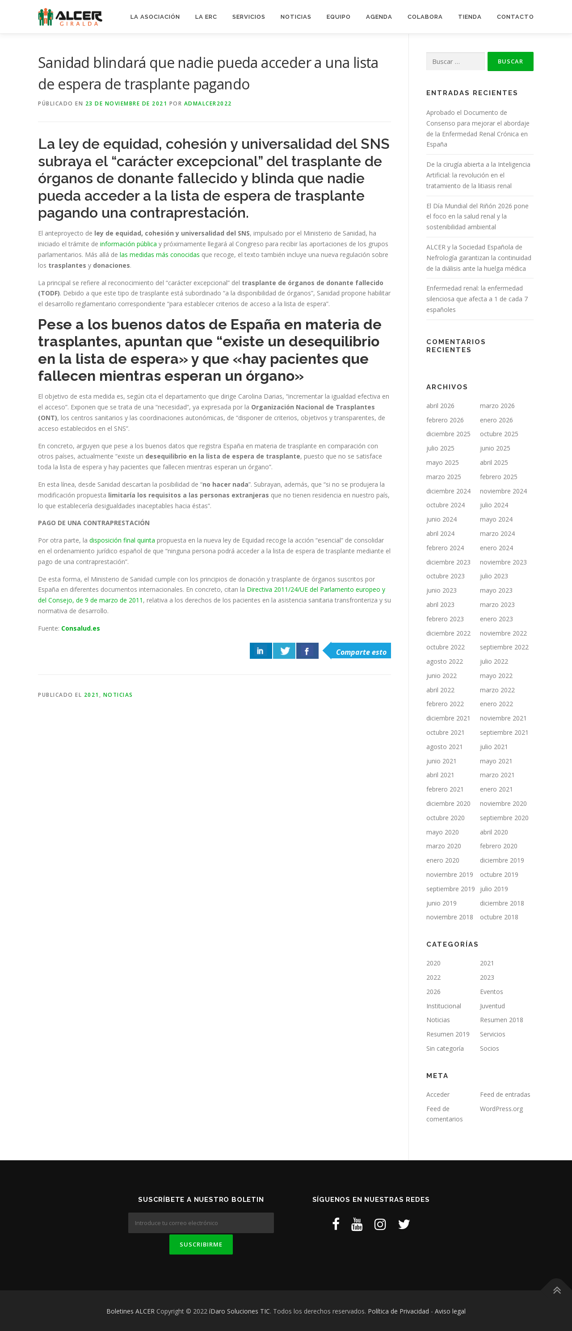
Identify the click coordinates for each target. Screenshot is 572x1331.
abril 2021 (440, 775)
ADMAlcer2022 (208, 103)
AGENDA (379, 16)
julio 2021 (494, 746)
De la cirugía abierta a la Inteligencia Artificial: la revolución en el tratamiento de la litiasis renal (478, 175)
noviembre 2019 (449, 874)
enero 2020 (442, 860)
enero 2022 (496, 703)
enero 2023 (496, 619)
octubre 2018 (499, 917)
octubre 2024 (445, 505)
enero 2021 (496, 789)
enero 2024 (496, 547)
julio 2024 (494, 505)
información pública (128, 244)
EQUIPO (339, 16)
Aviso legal (450, 1310)
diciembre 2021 (448, 718)
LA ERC (206, 16)
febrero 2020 (498, 846)
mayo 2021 (496, 761)
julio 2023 (494, 576)
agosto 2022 (444, 661)
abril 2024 (440, 533)
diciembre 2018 (502, 903)
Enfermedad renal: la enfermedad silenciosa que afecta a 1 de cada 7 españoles (477, 299)
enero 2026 (496, 420)
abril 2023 (440, 604)
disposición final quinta (122, 540)
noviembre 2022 (503, 633)
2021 (91, 695)
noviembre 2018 (449, 917)
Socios (489, 1048)
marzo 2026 (497, 405)
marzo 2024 (497, 533)
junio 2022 (441, 675)
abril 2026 (440, 405)
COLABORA (425, 16)
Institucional (443, 1006)
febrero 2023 (445, 619)
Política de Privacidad (398, 1310)
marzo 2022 (497, 690)
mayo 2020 (442, 832)
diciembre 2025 (448, 434)
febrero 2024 (445, 547)
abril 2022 (440, 690)
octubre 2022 (445, 647)
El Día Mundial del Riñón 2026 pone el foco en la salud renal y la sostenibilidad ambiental (477, 217)
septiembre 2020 (504, 817)
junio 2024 (441, 519)
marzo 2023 (497, 604)
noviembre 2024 (503, 491)
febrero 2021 (445, 789)
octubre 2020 (445, 817)
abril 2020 (494, 832)
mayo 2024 (496, 519)
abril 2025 (494, 462)
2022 (433, 977)
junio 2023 (441, 590)
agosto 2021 (444, 746)
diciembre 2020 (448, 803)
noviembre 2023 (503, 562)
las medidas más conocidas (160, 254)
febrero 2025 (498, 476)
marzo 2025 (443, 476)
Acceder (438, 1094)
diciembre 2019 (502, 860)
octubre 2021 (445, 732)
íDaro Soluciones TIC (239, 1310)
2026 (433, 991)
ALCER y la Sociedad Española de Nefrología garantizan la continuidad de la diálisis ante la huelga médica (478, 258)
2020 (433, 963)
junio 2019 (441, 903)
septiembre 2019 (450, 889)
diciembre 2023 (448, 562)
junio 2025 (495, 448)
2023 (487, 977)
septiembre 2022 (504, 647)
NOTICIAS (296, 16)
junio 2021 (441, 761)
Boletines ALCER (130, 1310)
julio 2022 (494, 661)
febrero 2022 (445, 703)
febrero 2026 (445, 420)
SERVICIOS (248, 16)
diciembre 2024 (448, 491)
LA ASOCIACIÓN (155, 16)
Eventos (491, 991)
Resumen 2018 (501, 1019)
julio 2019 (494, 889)
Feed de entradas (505, 1094)
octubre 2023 (445, 576)
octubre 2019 (499, 874)
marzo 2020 (443, 846)
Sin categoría (445, 1048)
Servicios (492, 1034)
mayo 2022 (496, 675)
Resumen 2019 (448, 1034)
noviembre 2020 (503, 803)
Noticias (118, 695)
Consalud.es (81, 628)
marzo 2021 (497, 775)
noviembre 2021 (503, 718)
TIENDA (470, 16)
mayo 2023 (496, 590)
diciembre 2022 (448, 633)
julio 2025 (440, 448)
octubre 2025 (499, 434)
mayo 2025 (442, 462)
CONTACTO (515, 16)
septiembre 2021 (504, 732)
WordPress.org (501, 1108)
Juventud (492, 1006)
